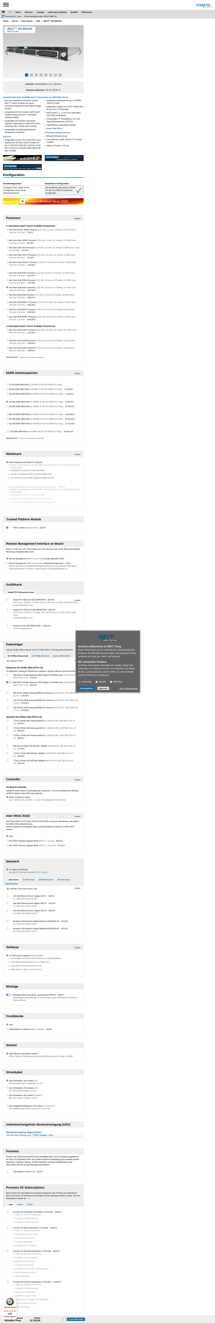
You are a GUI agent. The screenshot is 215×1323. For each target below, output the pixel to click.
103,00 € (64, 921)
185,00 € (59, 841)
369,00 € (20, 731)
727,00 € (30, 258)
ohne (11, 836)
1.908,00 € (31, 351)
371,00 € (61, 846)
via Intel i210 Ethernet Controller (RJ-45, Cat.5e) (28, 872)
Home (18, 12)
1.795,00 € (31, 283)
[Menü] (15, 1298)
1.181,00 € (24, 696)
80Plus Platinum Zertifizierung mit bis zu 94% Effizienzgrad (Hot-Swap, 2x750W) (41, 1056)
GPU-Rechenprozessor (22, 628)
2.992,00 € (31, 305)
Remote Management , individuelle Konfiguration (36, 563)
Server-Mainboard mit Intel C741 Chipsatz (25, 462)
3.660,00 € (31, 319)
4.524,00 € (69, 402)
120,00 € (58, 1212)
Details (77, 219)
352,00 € (30, 243)
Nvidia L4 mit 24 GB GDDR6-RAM (26, 626)
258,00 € (20, 723)
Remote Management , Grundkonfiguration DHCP (36, 559)
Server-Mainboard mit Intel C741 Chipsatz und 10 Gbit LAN (32, 487)
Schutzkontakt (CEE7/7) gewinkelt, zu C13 (26, 1083)
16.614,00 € (70, 419)
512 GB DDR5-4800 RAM (36, 424)
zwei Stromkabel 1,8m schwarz (23, 1081)
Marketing (116, 681)
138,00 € (61, 487)
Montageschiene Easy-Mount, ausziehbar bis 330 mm (34, 995)
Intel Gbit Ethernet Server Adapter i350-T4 (30, 911)
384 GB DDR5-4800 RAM (36, 419)
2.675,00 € (24, 710)
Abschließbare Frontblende (26, 1029)
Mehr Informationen (129, 688)
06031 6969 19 (50, 16)
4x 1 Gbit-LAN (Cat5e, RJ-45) (25, 913)
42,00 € (49, 1029)
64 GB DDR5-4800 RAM (35, 389)
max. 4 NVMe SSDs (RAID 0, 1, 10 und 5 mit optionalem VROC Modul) (37, 800)
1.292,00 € (31, 265)
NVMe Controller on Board (19, 797)
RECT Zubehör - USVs (43, 1135)
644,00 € (33, 685)
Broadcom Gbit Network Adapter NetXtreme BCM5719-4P (36, 929)
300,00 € (20, 763)
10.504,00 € (70, 414)
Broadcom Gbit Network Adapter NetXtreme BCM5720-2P (36, 921)
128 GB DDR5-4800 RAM (36, 394)
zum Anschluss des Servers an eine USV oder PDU (29, 1109)
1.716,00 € (68, 389)
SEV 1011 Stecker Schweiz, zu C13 (23, 1098)
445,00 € (51, 610)
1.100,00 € (57, 1282)
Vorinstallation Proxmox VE (24, 1172)
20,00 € (40, 1172)
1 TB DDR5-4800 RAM (35, 432)
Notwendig (85, 681)
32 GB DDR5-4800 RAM (35, 385)
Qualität (74, 12)
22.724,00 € (70, 424)
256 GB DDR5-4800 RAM (36, 406)
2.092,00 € (31, 298)
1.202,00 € (31, 276)
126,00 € (51, 903)
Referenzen (87, 12)
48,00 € (51, 896)
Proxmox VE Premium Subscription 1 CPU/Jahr (32, 1282)
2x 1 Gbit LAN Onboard (18, 870)
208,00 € (51, 911)
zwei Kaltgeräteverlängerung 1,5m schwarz (32, 1106)
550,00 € (56, 1251)
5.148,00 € (69, 394)
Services (29, 12)
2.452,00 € (46, 626)
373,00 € (33, 678)
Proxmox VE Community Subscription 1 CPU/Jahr (33, 1212)
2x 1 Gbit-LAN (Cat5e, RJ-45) (25, 906)
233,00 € (20, 756)
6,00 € (67, 563)
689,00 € (20, 738)
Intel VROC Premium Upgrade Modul (32, 846)
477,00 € (25, 250)
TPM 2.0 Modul (25, 528)
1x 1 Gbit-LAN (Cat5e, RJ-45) (25, 899)
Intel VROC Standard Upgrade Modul (31, 841)
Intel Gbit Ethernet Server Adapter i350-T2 (30, 903)
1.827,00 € (31, 290)
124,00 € (64, 929)
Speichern (103, 688)
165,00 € (50, 600)
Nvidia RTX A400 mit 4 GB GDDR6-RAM (29, 600)
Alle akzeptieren (86, 688)
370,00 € (53, 1228)
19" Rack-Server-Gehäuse (26, 956)
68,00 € (61, 995)
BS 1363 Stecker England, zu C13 (22, 1091)
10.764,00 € (70, 406)
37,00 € (30, 232)
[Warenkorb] (8, 16)
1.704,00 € (24, 703)
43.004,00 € (68, 432)
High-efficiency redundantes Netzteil (23, 1054)
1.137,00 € (31, 333)
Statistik (101, 681)
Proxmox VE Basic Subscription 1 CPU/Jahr (30, 1228)
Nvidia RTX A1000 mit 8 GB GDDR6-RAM (30, 610)
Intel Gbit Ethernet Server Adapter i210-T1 (30, 896)
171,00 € (20, 749)
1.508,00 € (31, 343)
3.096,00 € (31, 312)
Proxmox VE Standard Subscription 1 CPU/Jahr (32, 1251)
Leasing (40, 12)
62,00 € (43, 528)
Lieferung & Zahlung (57, 12)
